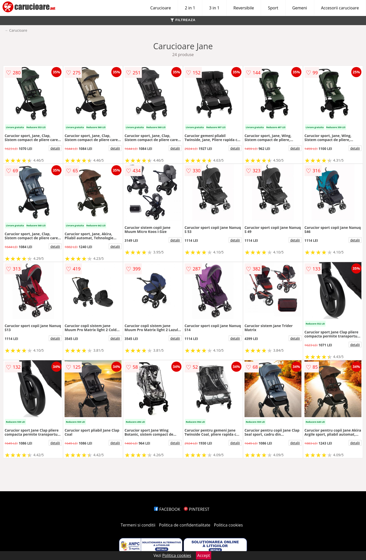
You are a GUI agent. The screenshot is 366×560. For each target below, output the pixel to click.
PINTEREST (196, 509)
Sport (273, 8)
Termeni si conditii (138, 525)
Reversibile (243, 8)
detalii (55, 148)
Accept (203, 555)
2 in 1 (190, 8)
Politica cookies (228, 525)
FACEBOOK (167, 509)
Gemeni (299, 8)
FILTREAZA (183, 20)
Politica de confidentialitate (184, 525)
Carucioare (160, 8)
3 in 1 (214, 8)
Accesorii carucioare (340, 8)
